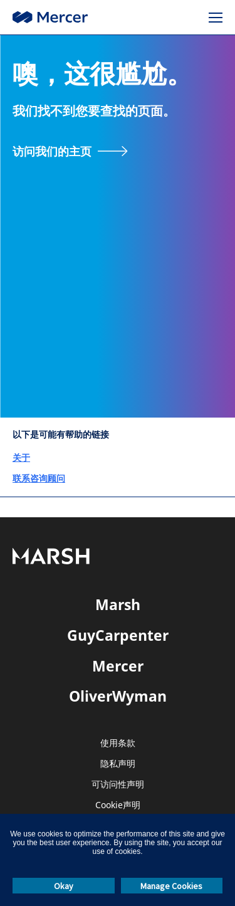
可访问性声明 (117, 784)
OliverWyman (118, 696)
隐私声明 (117, 764)
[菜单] (215, 17)
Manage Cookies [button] (171, 886)
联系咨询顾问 (39, 478)
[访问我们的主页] (70, 151)
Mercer (118, 666)
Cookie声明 (117, 805)
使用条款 (117, 743)
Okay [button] (63, 886)
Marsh (117, 604)
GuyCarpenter (118, 635)
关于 (21, 457)
